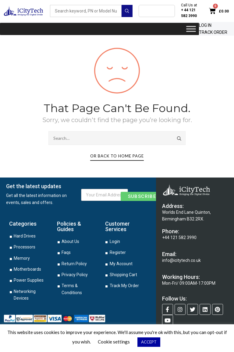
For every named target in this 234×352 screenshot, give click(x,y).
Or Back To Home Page (117, 155)
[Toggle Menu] (191, 29)
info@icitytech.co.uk (181, 260)
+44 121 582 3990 (179, 237)
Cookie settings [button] (114, 341)
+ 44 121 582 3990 (189, 13)
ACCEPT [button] (149, 342)
